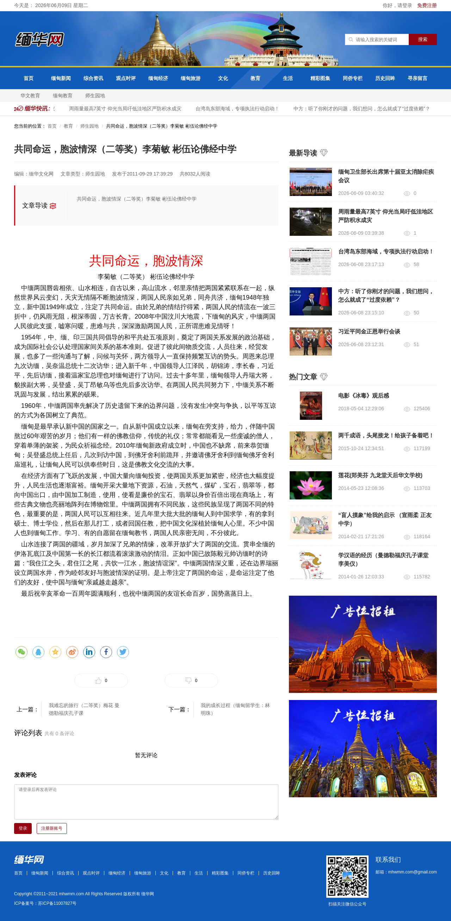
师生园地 (95, 95)
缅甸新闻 (61, 78)
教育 (255, 78)
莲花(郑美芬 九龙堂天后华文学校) (380, 475)
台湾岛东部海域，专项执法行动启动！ (238, 108)
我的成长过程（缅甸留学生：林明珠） (235, 709)
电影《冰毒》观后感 (363, 396)
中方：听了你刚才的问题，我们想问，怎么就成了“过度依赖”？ (363, 108)
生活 (288, 78)
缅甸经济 (158, 78)
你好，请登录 (398, 5)
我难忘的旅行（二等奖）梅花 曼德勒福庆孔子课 (84, 709)
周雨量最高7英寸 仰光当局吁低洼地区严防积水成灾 (126, 108)
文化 (223, 78)
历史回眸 (385, 78)
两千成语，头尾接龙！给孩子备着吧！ (386, 435)
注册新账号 (51, 828)
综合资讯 (93, 78)
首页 (28, 78)
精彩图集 (320, 78)
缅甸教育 (63, 95)
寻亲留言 (417, 78)
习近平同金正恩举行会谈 (369, 331)
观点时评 (126, 78)
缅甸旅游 (190, 78)
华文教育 (30, 95)
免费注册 (427, 5)
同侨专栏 (353, 78)
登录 (23, 828)
